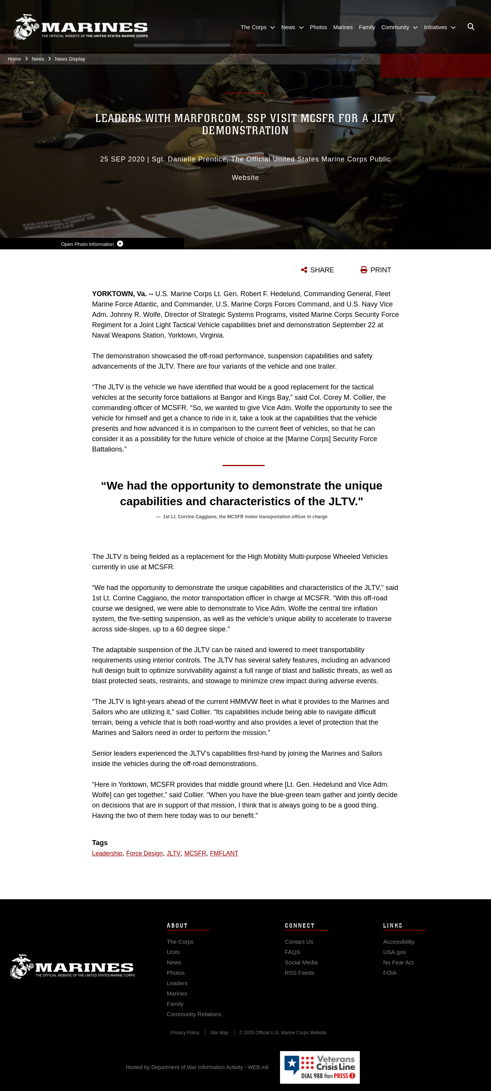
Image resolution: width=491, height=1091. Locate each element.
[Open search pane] (471, 27)
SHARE (322, 270)
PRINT (381, 270)
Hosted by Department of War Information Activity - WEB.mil (197, 1067)
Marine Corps (72, 974)
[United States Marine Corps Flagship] (80, 27)
